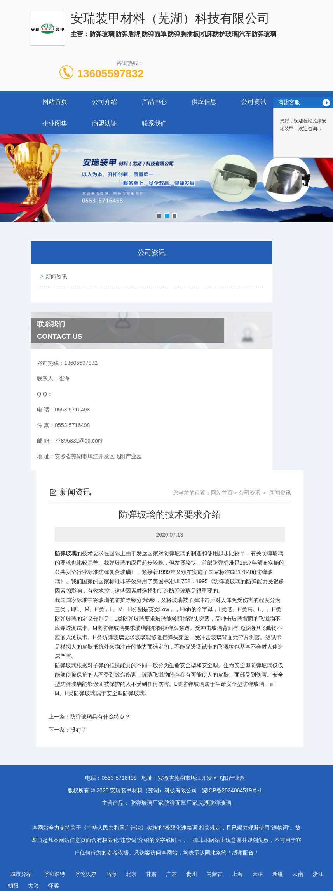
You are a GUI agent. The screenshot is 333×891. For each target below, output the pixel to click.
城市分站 (21, 870)
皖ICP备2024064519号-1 (232, 787)
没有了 (78, 726)
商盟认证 (104, 123)
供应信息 (204, 101)
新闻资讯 (55, 275)
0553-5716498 (118, 774)
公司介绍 (104, 101)
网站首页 (54, 101)
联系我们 (154, 123)
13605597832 (110, 74)
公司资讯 (253, 101)
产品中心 (154, 101)
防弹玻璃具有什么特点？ (100, 713)
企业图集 (54, 123)
